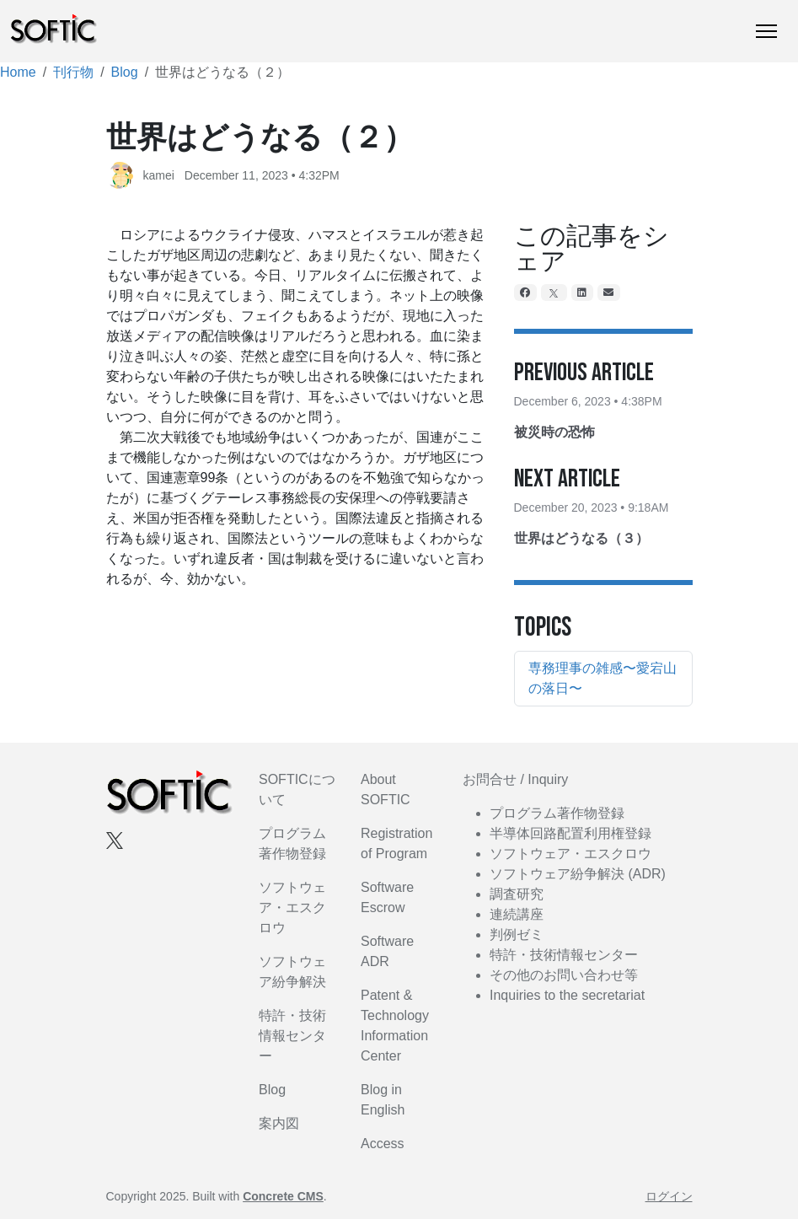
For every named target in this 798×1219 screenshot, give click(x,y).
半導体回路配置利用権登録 (570, 833)
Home (18, 72)
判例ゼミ (517, 934)
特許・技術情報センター (292, 1035)
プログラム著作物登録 (557, 813)
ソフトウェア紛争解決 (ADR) (578, 874)
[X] (554, 292)
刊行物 (73, 72)
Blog (124, 72)
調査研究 (517, 894)
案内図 (279, 1123)
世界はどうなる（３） (581, 538)
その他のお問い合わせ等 (564, 975)
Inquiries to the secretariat (567, 995)
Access (382, 1143)
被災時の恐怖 (554, 432)
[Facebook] (526, 292)
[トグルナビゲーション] (766, 31)
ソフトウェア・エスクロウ (292, 907)
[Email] (609, 292)
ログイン (669, 1196)
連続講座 (517, 914)
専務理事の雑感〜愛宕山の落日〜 (602, 678)
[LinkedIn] (582, 292)
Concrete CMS (283, 1196)
